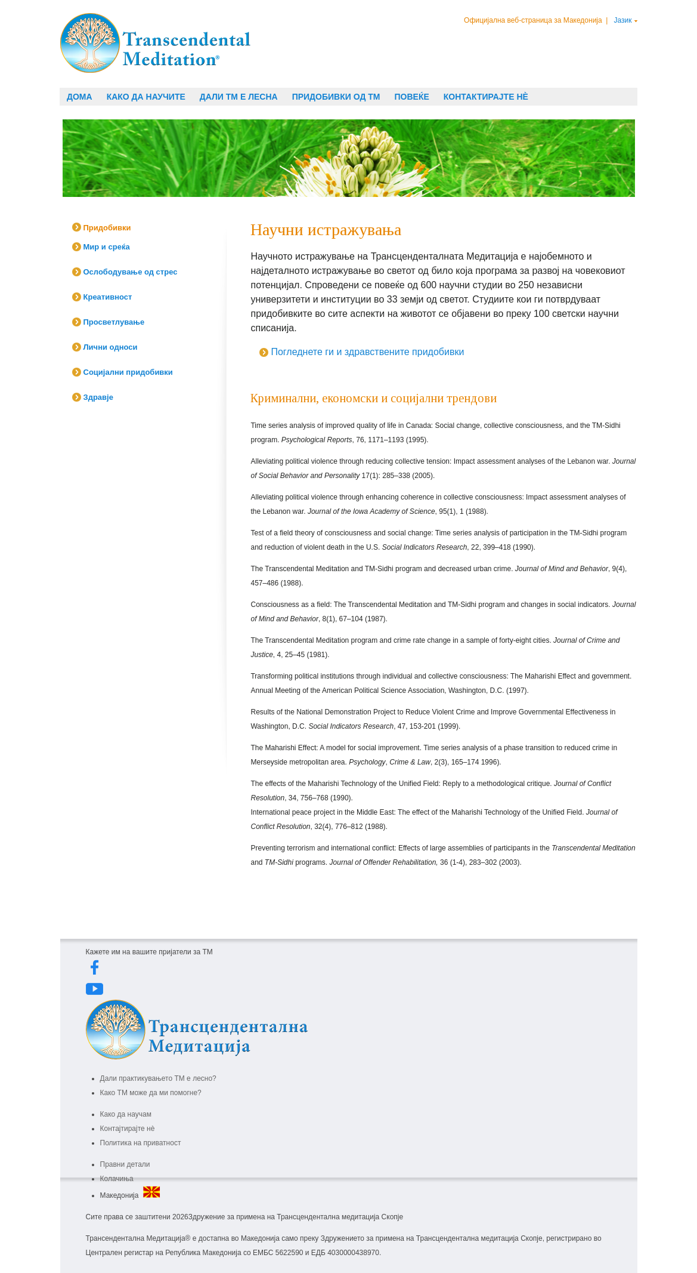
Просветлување (114, 322)
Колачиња (117, 1179)
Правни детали (125, 1164)
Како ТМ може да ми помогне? (151, 1093)
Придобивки (107, 227)
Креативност (107, 296)
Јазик (623, 20)
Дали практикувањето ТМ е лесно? (158, 1078)
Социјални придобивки (128, 372)
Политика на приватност (140, 1143)
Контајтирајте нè (127, 1128)
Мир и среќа (106, 246)
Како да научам (125, 1114)
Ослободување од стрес (130, 271)
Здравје (98, 397)
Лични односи (110, 347)
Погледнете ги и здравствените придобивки (367, 352)
